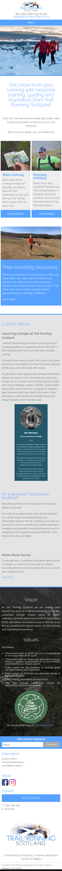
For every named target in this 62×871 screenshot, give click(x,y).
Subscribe (52, 744)
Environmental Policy (13, 762)
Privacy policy (9, 758)
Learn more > (9, 299)
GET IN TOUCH (31, 798)
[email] (22, 744)
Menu (31, 22)
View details (15, 213)
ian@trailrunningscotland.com (31, 16)
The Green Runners (44, 725)
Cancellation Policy (12, 765)
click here (9, 809)
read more (7, 577)
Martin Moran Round (16, 555)
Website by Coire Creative (12, 868)
